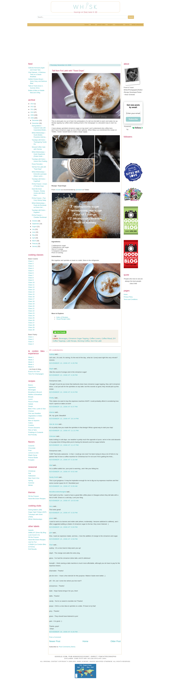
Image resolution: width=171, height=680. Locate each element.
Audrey (51, 354)
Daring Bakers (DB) (35, 510)
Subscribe (133, 119)
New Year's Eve (33, 478)
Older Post (116, 641)
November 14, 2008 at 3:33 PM (63, 513)
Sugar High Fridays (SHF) (37, 512)
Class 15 (31, 294)
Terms (127, 24)
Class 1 (30, 261)
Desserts (31, 418)
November (35, 123)
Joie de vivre (53, 424)
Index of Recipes (62, 317)
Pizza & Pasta (33, 401)
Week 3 (31, 362)
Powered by (133, 127)
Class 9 (30, 280)
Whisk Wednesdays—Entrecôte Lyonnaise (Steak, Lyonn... (39, 174)
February (35, 243)
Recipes (110, 24)
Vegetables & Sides (35, 416)
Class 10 (31, 282)
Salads (30, 404)
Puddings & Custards (35, 432)
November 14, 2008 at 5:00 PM (63, 527)
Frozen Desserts (34, 427)
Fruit (29, 450)
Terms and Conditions (131, 299)
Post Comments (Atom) (67, 647)
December (35, 120)
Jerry (51, 506)
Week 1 (31, 357)
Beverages (32, 390)
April (33, 238)
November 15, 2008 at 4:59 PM (63, 539)
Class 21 (31, 308)
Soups (30, 406)
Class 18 (31, 301)
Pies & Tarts (32, 430)
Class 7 (30, 275)
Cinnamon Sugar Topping (79, 338)
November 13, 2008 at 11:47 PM (64, 445)
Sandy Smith (53, 477)
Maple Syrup (32, 455)
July (33, 229)
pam (50, 533)
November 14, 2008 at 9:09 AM (63, 486)
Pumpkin (31, 460)
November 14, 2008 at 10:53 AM (63, 500)
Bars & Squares (33, 420)
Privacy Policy (128, 297)
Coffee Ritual (107, 338)
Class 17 (31, 299)
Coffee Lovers (95, 338)
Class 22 (31, 311)
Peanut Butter (33, 457)
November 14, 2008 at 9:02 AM (63, 471)
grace (51, 518)
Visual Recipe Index (63, 319)
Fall (29, 473)
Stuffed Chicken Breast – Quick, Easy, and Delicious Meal (37, 81)
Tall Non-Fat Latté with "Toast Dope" (68, 71)
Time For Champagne (36, 374)
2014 (32, 104)
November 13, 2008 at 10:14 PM (64, 418)
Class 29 (31, 327)
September (36, 224)
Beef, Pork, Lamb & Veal (36, 409)
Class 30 (31, 330)
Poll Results (32, 549)
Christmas (31, 471)
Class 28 (31, 325)
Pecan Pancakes (37, 164)
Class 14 (31, 292)
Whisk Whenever (137, 24)
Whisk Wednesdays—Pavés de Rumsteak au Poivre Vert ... (39, 205)
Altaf (50, 465)
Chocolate (31, 448)
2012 (32, 106)
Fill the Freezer (33, 496)
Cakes (30, 423)
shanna (51, 412)
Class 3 (30, 266)
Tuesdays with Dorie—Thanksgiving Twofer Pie (39, 142)
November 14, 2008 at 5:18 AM (63, 460)
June (34, 232)
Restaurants (119, 24)
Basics (30, 385)
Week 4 (31, 364)
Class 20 (31, 306)
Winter (30, 485)
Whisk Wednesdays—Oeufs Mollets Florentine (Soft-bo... (39, 135)
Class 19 (31, 304)
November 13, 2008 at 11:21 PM (64, 430)
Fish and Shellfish (34, 413)
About (93, 24)
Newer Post (54, 641)
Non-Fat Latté (96, 341)
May (33, 235)
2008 (32, 118)
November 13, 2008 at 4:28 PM (63, 375)
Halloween (32, 476)
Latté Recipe (71, 341)
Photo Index (101, 24)
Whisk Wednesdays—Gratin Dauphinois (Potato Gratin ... (39, 154)
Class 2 (30, 263)
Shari (51, 545)
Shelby (51, 398)
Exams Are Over (34, 371)
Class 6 (30, 273)
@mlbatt (79, 190)
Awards (30, 530)
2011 (32, 109)
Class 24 (31, 315)
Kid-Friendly (32, 435)
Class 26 (31, 320)
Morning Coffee (84, 341)
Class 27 (31, 323)
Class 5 (30, 271)
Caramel (31, 446)
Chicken (31, 411)
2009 (32, 115)
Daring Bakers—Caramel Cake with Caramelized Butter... (39, 128)
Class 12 (31, 287)
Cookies (31, 425)
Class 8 (30, 278)
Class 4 (30, 268)
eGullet (58, 190)
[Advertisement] (85, 44)
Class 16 (31, 297)
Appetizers (32, 387)
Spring (30, 480)
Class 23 (31, 313)
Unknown (52, 436)
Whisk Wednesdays (35, 519)
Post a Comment (55, 637)
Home (86, 24)
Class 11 (31, 285)
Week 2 (31, 360)
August (34, 226)
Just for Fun (32, 542)
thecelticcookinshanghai (57, 492)
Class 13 (31, 289)
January (35, 246)
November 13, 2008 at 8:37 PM (63, 407)
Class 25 (31, 318)
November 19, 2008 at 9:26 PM (63, 632)
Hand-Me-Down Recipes (36, 498)
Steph (51, 369)
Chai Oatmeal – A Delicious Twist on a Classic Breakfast (36, 74)
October (35, 221)
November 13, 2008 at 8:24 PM (63, 392)
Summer (31, 483)
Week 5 (31, 367)
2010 (32, 112)
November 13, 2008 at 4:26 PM (63, 363)
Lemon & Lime (33, 453)
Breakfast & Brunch (35, 392)
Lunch (30, 399)
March (34, 241)
